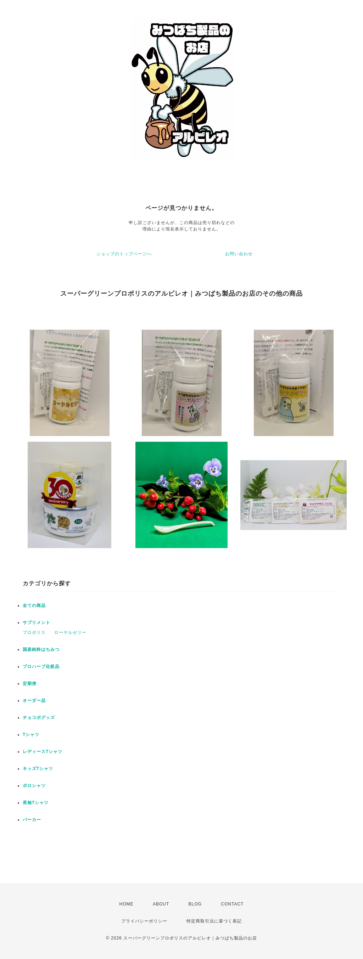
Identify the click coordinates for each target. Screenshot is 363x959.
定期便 (30, 683)
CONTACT (232, 904)
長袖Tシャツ (36, 802)
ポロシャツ (34, 785)
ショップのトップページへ (124, 253)
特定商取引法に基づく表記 (214, 921)
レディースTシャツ (42, 751)
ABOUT (161, 904)
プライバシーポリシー (144, 921)
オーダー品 (34, 700)
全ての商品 (34, 605)
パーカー (32, 819)
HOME (126, 904)
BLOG (195, 904)
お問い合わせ (239, 253)
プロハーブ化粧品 (41, 666)
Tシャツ (31, 734)
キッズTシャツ (38, 768)
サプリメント (36, 622)
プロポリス (34, 632)
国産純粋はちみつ (41, 649)
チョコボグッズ (39, 717)
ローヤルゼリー (70, 632)
